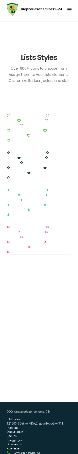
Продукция (14, 411)
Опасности (14, 415)
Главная (12, 398)
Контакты (13, 419)
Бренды (12, 407)
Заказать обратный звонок (25, 433)
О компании (15, 403)
